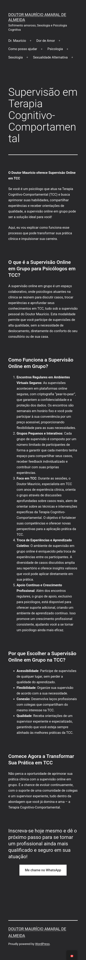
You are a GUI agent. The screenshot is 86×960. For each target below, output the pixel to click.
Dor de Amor (45, 41)
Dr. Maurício (17, 41)
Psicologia (55, 49)
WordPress (42, 944)
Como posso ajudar (22, 49)
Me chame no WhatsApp (43, 870)
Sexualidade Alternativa (50, 57)
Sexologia (15, 57)
